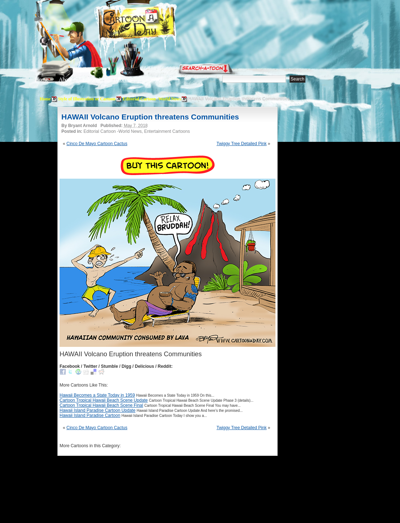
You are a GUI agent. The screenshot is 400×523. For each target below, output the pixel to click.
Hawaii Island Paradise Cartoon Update (97, 410)
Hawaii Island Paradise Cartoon (90, 415)
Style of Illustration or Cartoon (87, 98)
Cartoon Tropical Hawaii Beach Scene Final (101, 405)
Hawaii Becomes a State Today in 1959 (97, 395)
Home (41, 79)
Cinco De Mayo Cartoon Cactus (96, 143)
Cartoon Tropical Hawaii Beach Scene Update (104, 400)
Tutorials (122, 79)
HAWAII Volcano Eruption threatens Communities (150, 117)
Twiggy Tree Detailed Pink (242, 143)
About (65, 79)
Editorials (92, 79)
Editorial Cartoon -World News (152, 98)
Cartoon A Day (154, 24)
